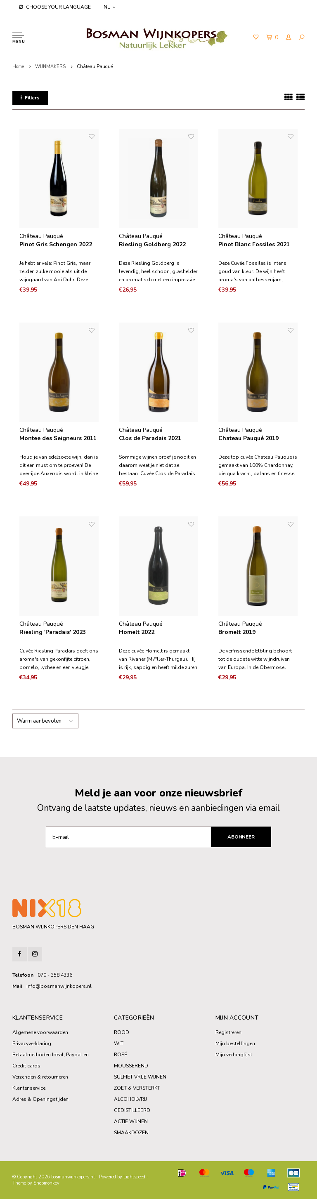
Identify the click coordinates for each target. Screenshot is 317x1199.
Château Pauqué (95, 67)
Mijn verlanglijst (233, 1054)
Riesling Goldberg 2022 (152, 244)
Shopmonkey (46, 1183)
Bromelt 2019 (236, 632)
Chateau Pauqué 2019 (248, 438)
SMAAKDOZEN (131, 1132)
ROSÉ (120, 1054)
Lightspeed (134, 1177)
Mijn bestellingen (235, 1043)
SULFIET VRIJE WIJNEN (140, 1077)
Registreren (228, 1032)
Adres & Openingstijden (40, 1099)
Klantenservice (28, 1088)
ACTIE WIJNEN (131, 1121)
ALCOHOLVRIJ (130, 1099)
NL (109, 7)
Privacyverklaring (31, 1043)
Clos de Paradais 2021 (150, 438)
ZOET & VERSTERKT (137, 1088)
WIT (118, 1043)
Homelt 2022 (136, 632)
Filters (30, 97)
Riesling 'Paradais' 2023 (52, 632)
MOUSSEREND (131, 1065)
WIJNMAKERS (50, 67)
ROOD (121, 1032)
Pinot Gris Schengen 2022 (55, 244)
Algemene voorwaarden (40, 1032)
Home (18, 67)
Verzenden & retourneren (40, 1077)
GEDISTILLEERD (132, 1110)
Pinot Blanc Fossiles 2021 (254, 244)
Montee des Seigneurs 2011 (58, 438)
